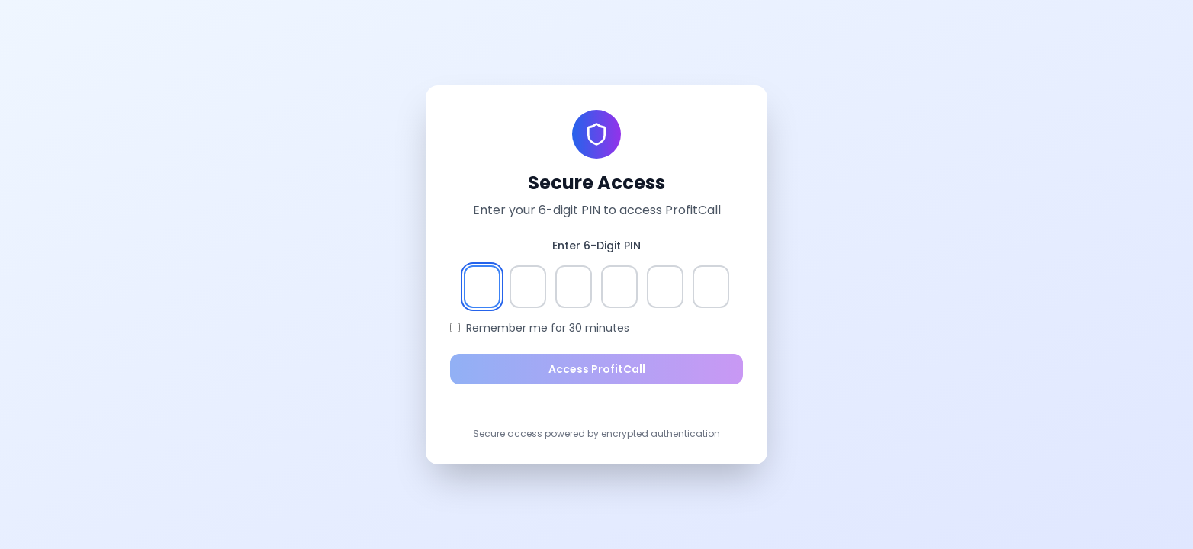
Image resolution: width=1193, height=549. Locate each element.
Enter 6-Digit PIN (596, 245)
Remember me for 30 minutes (547, 328)
